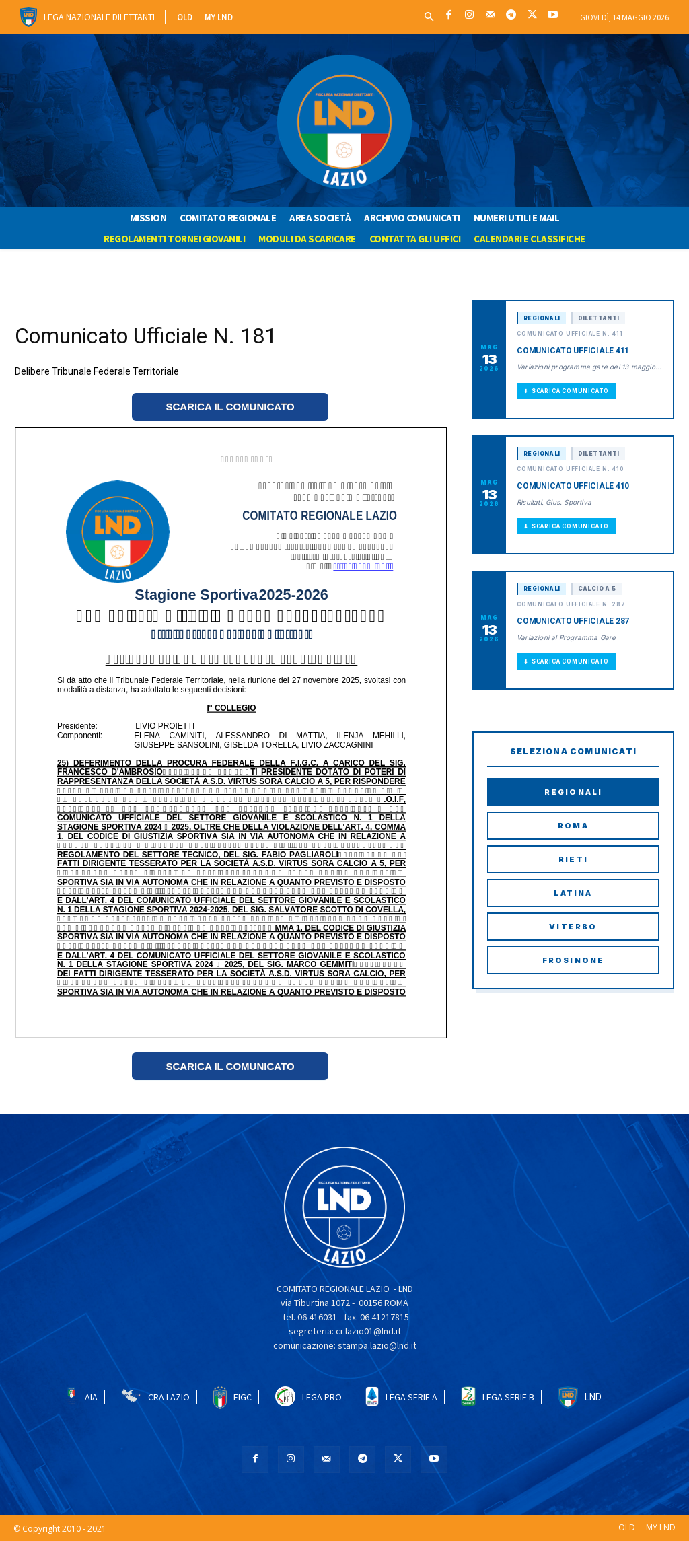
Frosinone (573, 960)
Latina (573, 893)
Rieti (573, 859)
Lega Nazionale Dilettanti (99, 17)
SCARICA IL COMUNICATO (230, 407)
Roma (573, 825)
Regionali (573, 792)
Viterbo (573, 926)
